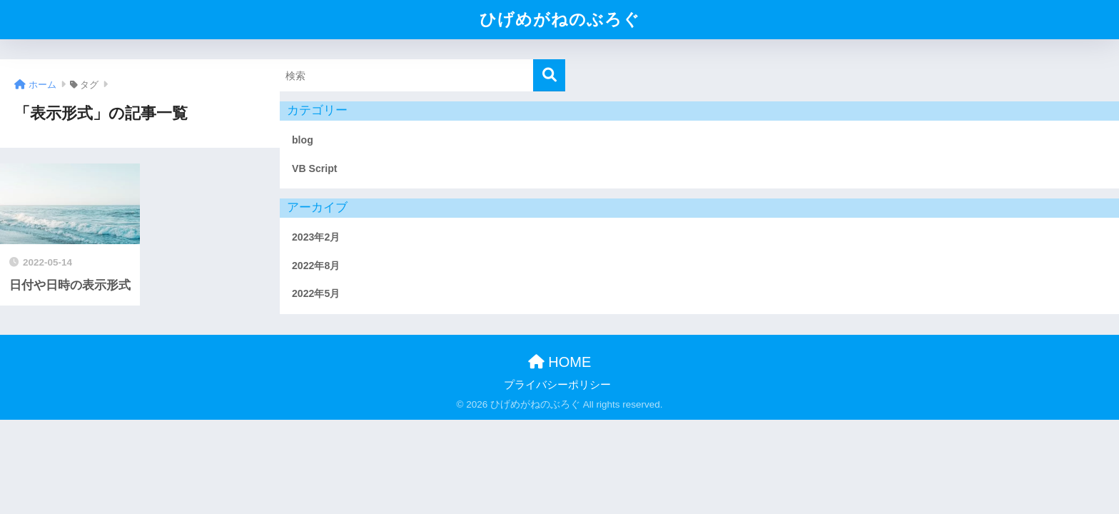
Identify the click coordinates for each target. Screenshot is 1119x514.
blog (302, 140)
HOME (560, 362)
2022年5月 (316, 293)
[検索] (549, 75)
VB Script (315, 168)
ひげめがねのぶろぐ (560, 19)
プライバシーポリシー (557, 384)
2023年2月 (316, 237)
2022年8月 (316, 265)
